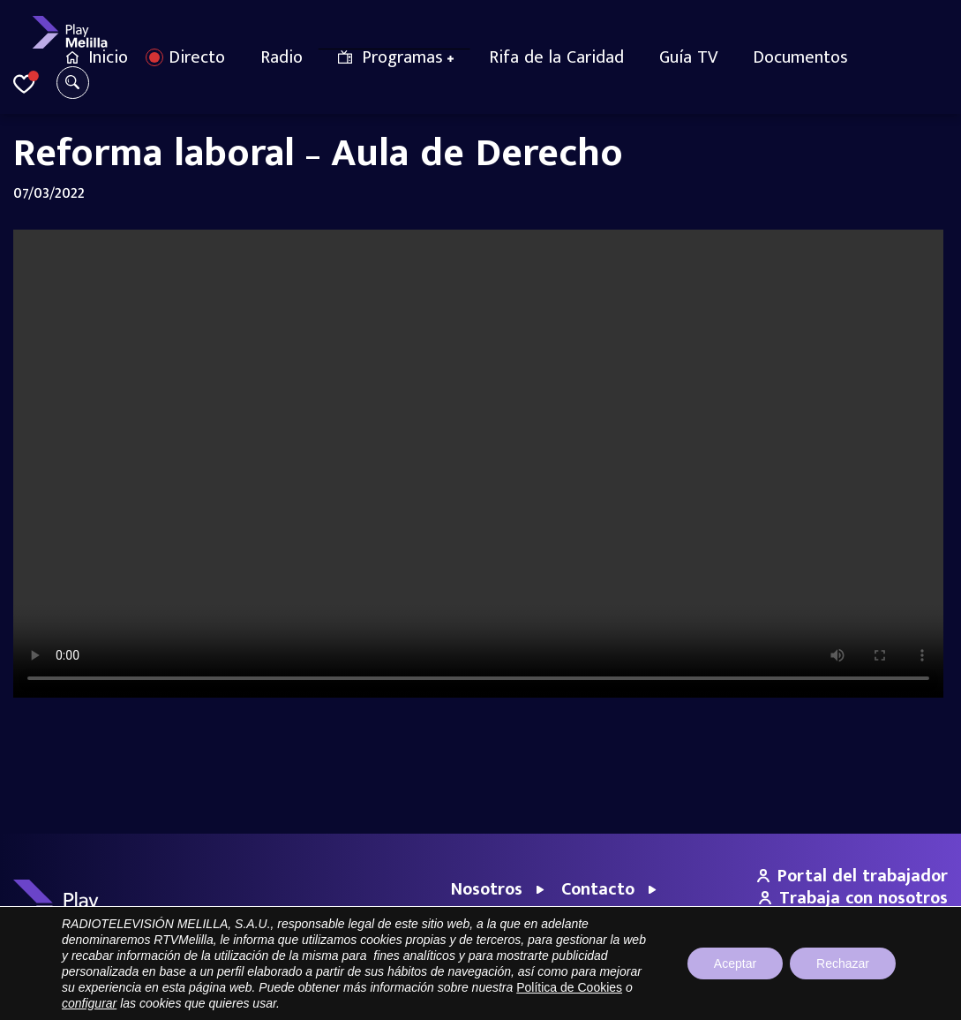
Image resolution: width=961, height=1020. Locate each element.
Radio (281, 57)
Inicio (108, 57)
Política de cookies (899, 997)
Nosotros (486, 889)
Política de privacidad (782, 997)
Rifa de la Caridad (556, 57)
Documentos (800, 57)
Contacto (597, 889)
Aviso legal (686, 997)
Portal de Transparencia (583, 997)
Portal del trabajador (852, 876)
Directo (197, 57)
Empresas (489, 917)
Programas (402, 57)
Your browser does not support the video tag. (480, 464)
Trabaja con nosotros (853, 898)
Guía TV (688, 57)
